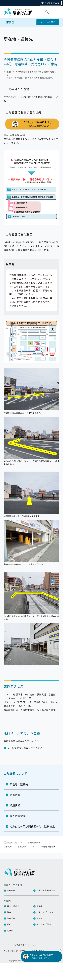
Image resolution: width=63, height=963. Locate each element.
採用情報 (15, 805)
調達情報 (15, 795)
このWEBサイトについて (25, 945)
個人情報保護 (18, 816)
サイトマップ (38, 950)
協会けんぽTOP (14, 842)
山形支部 (9, 22)
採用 (9, 924)
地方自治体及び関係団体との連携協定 (32, 826)
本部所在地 (12, 890)
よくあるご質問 (43, 924)
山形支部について (15, 773)
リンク (7, 945)
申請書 (39, 906)
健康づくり (12, 912)
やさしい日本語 (52, 3)
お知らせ (40, 918)
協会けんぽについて (45, 912)
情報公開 (11, 918)
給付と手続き (13, 906)
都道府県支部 (34, 842)
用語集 (10, 930)
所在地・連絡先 (19, 784)
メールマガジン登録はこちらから (24, 748)
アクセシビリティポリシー (16, 950)
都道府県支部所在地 (45, 890)
